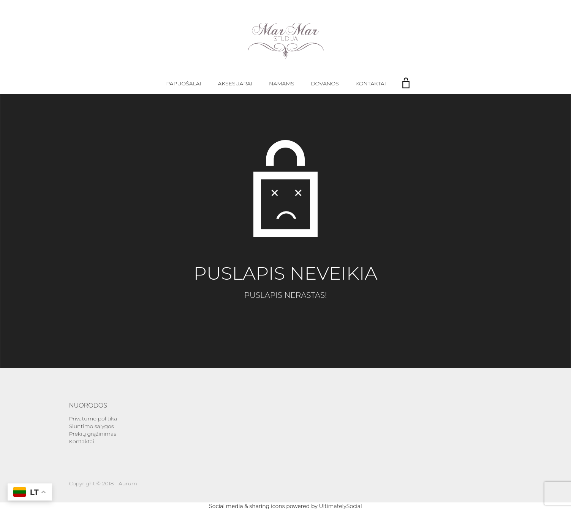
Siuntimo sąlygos (91, 426)
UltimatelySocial (340, 506)
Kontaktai (370, 83)
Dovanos (325, 83)
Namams (281, 83)
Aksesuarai (235, 83)
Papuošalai (183, 83)
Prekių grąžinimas (92, 433)
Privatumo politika (93, 418)
